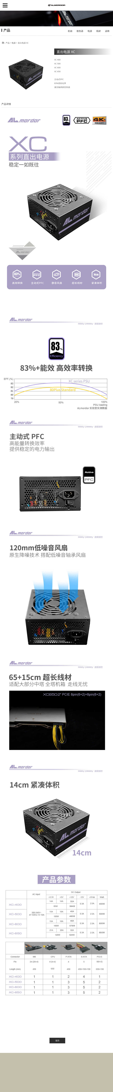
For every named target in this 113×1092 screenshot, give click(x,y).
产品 (8, 42)
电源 (90, 31)
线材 (98, 31)
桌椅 (107, 31)
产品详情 (6, 104)
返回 (57, 1040)
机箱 (70, 31)
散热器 (80, 31)
